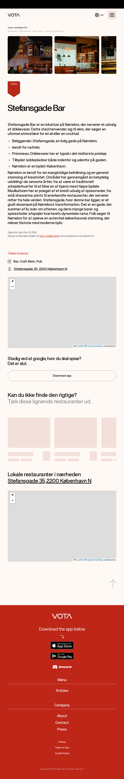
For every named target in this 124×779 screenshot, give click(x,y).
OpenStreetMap (95, 346)
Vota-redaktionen (49, 236)
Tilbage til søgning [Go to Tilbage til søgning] (18, 253)
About (62, 716)
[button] (12, 281)
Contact (62, 722)
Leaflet (78, 346)
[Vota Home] (14, 15)
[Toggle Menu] (112, 15)
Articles (62, 690)
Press (62, 729)
